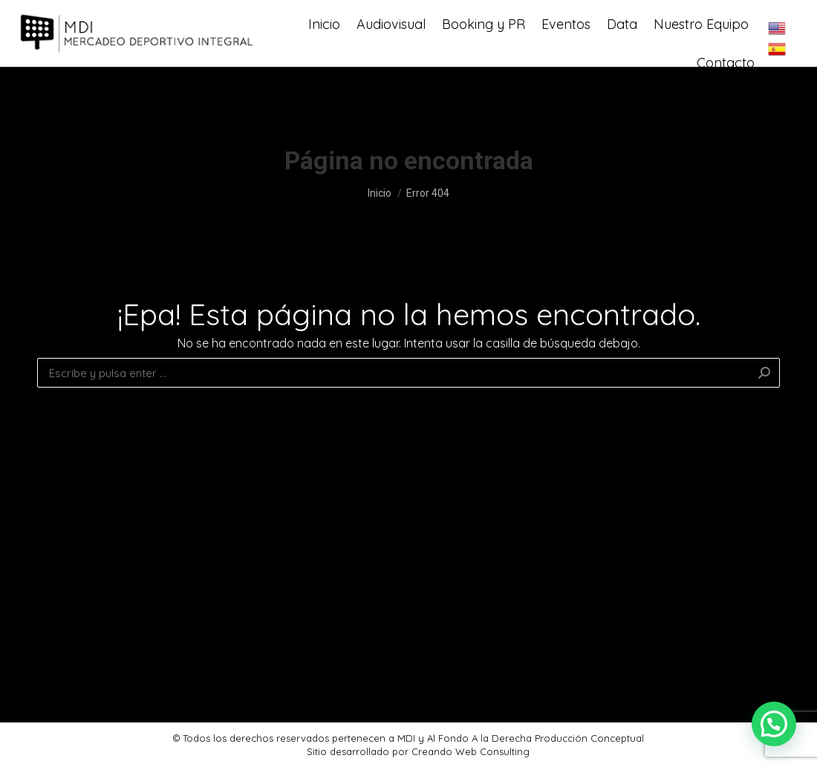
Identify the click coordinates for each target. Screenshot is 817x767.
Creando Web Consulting (470, 751)
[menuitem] (324, 56)
